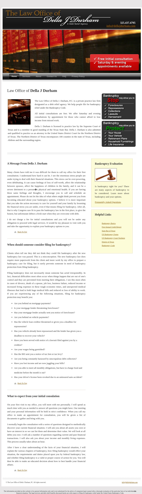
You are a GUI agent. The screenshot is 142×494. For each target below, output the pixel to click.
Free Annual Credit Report (111, 227)
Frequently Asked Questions (108, 202)
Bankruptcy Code (108, 245)
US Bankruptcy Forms (110, 234)
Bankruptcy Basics (109, 223)
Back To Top (22, 232)
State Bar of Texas (108, 231)
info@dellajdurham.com (120, 25)
